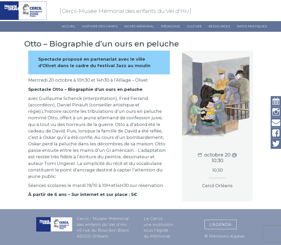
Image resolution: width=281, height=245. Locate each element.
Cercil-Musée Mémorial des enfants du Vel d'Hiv (126, 11)
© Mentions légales (224, 236)
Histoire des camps (99, 26)
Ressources (219, 26)
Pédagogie (170, 26)
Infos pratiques (252, 26)
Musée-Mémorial (139, 26)
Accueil (68, 26)
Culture (194, 26)
